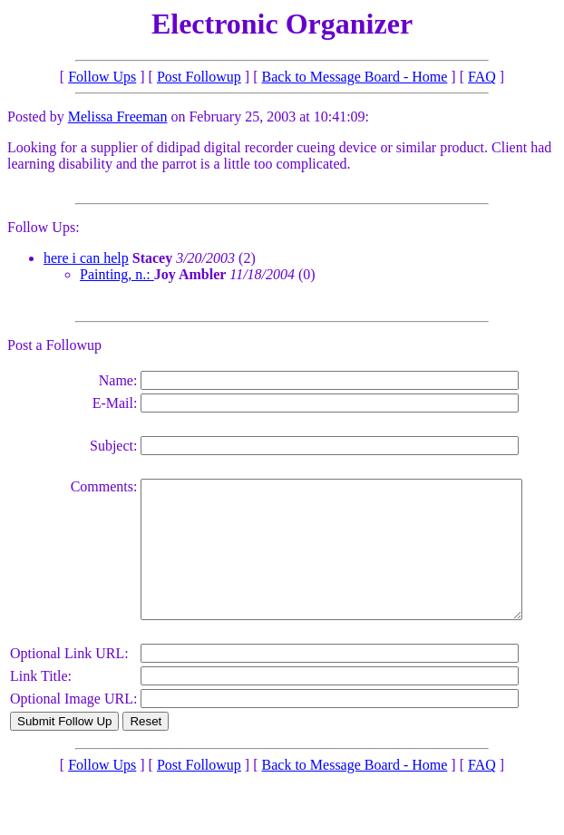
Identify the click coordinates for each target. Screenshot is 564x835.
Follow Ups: (43, 227)
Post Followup (199, 76)
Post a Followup (54, 345)
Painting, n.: (117, 274)
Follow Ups (102, 76)
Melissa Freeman (118, 116)
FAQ (482, 76)
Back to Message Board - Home (355, 76)
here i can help (86, 258)
